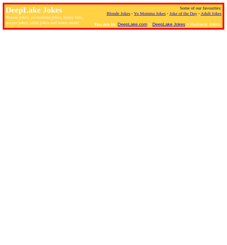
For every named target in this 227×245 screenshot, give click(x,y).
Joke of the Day (183, 13)
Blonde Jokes (118, 13)
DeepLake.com (132, 24)
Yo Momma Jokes (150, 13)
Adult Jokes (211, 13)
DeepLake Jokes (168, 24)
